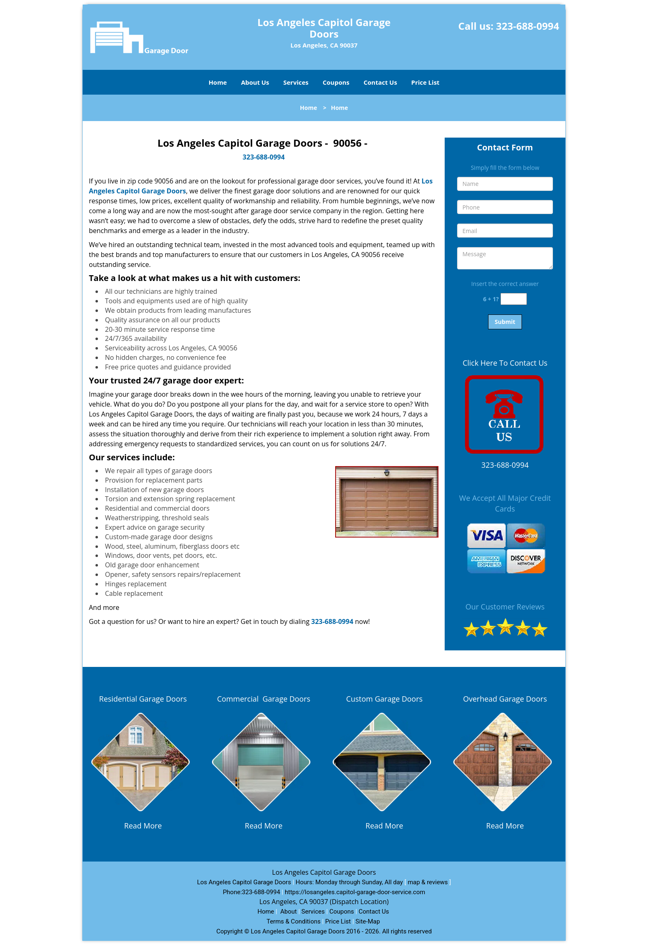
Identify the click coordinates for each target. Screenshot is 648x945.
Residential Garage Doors (143, 699)
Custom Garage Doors (384, 699)
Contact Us (380, 82)
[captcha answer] (513, 299)
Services (296, 82)
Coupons (336, 82)
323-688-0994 (527, 26)
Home (218, 82)
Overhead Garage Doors (505, 699)
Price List (425, 82)
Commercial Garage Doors (263, 699)
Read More (143, 826)
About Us (255, 82)
